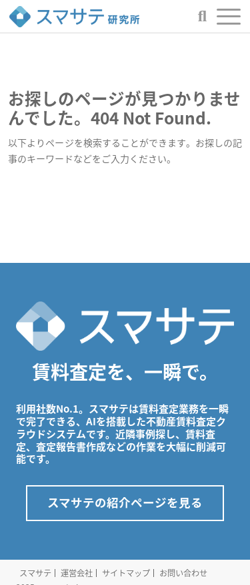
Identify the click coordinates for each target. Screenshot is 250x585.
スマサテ (35, 573)
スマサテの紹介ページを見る (125, 502)
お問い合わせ (183, 573)
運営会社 (77, 573)
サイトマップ (126, 573)
